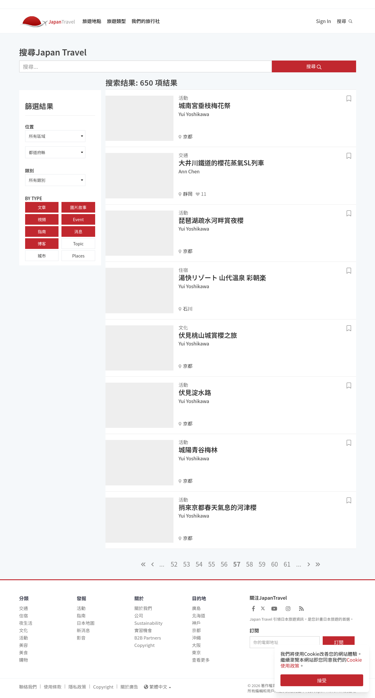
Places (78, 256)
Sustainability (148, 623)
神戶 (196, 623)
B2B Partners (147, 638)
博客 (42, 244)
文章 (42, 207)
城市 (42, 256)
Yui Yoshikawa (193, 114)
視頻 (42, 219)
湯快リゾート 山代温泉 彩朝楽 (222, 277)
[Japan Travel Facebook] (253, 608)
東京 (196, 652)
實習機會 (143, 630)
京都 (196, 630)
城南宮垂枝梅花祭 (204, 105)
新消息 (83, 630)
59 (262, 564)
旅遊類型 (116, 21)
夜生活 (26, 623)
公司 (138, 615)
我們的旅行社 (146, 21)
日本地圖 (86, 623)
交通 (23, 608)
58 (249, 564)
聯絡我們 (28, 687)
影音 (81, 638)
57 (237, 564)
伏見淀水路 (194, 392)
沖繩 (196, 638)
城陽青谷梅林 (197, 449)
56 (224, 564)
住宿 (23, 615)
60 (274, 564)
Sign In (323, 21)
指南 (42, 231)
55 (211, 564)
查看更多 (201, 660)
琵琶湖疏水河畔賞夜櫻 (210, 220)
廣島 (196, 608)
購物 (23, 660)
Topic (78, 244)
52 (174, 564)
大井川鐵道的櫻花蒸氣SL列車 (221, 162)
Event (78, 219)
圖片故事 (78, 207)
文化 (23, 630)
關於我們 (143, 608)
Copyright (144, 645)
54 (199, 564)
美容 (23, 645)
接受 (322, 680)
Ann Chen (188, 171)
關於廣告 (129, 687)
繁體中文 (157, 687)
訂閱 (254, 630)
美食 (23, 652)
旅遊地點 (91, 21)
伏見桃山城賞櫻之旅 (207, 335)
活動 (23, 638)
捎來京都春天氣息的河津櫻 (217, 507)
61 (287, 564)
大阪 (196, 645)
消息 (78, 231)
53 (186, 564)
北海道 (198, 615)
